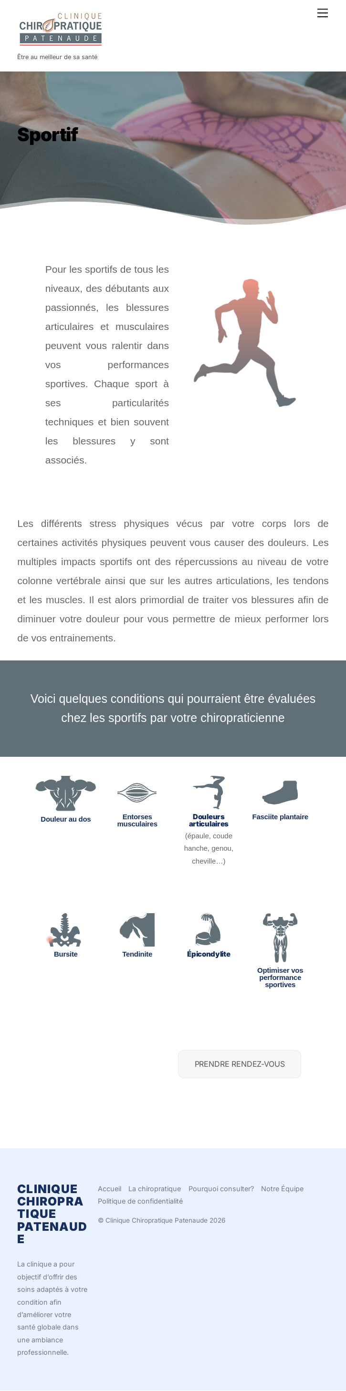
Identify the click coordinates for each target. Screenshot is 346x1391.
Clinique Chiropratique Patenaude (156, 1220)
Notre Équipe (282, 1189)
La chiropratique (154, 1189)
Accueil (109, 1189)
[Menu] (322, 12)
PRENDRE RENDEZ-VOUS (240, 1064)
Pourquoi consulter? (221, 1189)
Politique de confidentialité (140, 1201)
